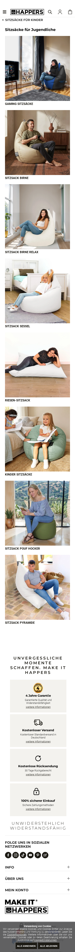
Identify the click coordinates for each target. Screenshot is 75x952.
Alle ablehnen (49, 946)
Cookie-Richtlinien (17, 934)
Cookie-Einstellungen (45, 940)
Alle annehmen (26, 946)
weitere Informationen (38, 706)
